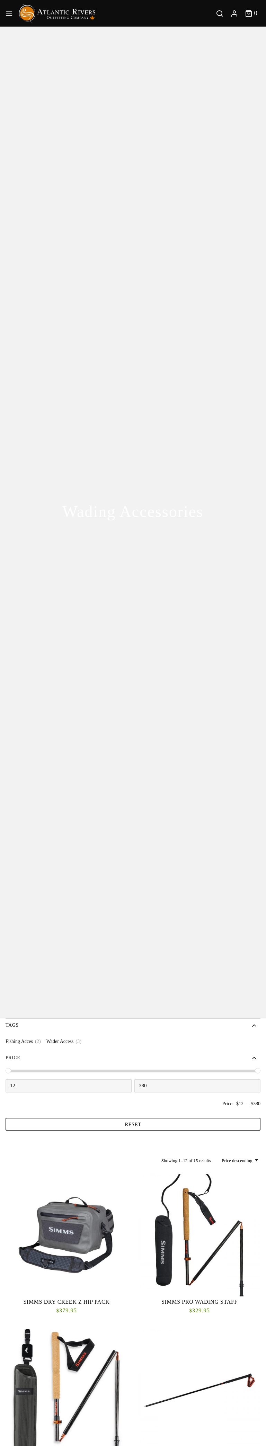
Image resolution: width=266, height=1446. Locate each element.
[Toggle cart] (251, 13)
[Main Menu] (10, 13)
